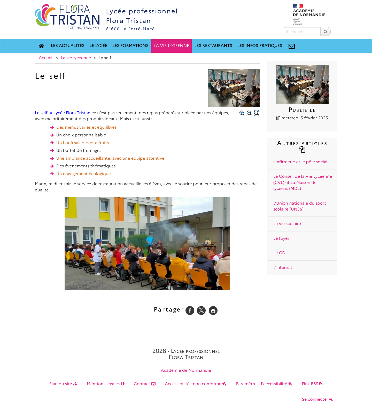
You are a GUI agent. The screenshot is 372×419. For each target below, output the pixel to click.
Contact (145, 384)
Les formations (130, 45)
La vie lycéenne (171, 45)
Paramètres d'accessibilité (264, 384)
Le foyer (281, 238)
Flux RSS (312, 384)
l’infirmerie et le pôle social (300, 162)
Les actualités (67, 45)
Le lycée (98, 45)
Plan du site (63, 384)
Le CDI (280, 253)
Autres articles (302, 145)
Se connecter (317, 399)
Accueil (46, 58)
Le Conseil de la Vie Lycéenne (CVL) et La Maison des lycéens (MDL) (302, 182)
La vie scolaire (287, 223)
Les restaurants (213, 45)
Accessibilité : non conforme (196, 384)
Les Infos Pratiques (259, 45)
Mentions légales (106, 384)
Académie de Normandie (186, 370)
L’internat (282, 267)
